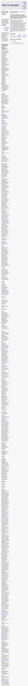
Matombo (3, 628)
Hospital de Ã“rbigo (4, 531)
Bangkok (7, 644)
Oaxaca (6, 348)
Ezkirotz (6, 524)
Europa (2, 56)
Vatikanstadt (4, 87)
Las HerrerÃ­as (4, 536)
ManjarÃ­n (7, 539)
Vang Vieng (3, 302)
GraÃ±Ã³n (3, 528)
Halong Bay (3, 680)
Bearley (7, 182)
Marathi (2, 171)
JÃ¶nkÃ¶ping (3, 453)
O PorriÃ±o (4, 549)
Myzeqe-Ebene (4, 101)
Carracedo (6, 512)
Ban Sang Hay (4, 300)
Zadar (6, 294)
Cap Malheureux (5, 332)
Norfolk (6, 216)
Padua (2, 257)
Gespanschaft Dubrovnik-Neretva (4, 287)
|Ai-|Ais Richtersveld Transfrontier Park (5, 404)
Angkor (3, 277)
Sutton (6, 229)
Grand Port (6, 334)
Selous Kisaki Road (4, 634)
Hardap (8, 382)
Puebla (7, 351)
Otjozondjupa (3, 396)
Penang (2, 328)
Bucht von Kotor (5, 366)
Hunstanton (3, 209)
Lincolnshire (4, 214)
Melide (8, 540)
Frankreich (3, 57)
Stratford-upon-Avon (5, 228)
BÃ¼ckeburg (3, 129)
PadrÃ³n (3, 552)
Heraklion (5, 167)
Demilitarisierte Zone (5, 679)
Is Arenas (7, 253)
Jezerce (7, 291)
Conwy (5, 193)
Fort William (3, 204)
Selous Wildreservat (5, 635)
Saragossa (7, 586)
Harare (2, 464)
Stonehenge (3, 227)
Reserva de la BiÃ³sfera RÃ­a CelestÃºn (4, 354)
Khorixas (3, 387)
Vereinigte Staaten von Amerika (5, 89)
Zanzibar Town (4, 640)
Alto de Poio (3, 495)
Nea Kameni (6, 172)
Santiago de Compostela (3, 582)
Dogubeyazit (6, 658)
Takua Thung (6, 652)
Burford (5, 188)
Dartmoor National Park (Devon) (4, 196)
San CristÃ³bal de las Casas (4, 356)
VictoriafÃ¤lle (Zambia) (3, 449)
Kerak (2, 272)
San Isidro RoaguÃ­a (4, 358)
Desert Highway (4, 270)
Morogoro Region (4, 631)
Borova (2, 97)
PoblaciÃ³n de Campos (3, 554)
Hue (2, 682)
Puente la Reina (4, 563)
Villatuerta (7, 605)
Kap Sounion (3, 168)
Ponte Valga (3, 558)
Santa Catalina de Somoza (5, 580)
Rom (6, 259)
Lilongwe (5, 317)
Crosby (2, 195)
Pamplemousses (4, 336)
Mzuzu (7, 320)
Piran (3, 487)
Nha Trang (7, 683)
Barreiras (7, 501)
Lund (8, 453)
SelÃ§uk (7, 665)
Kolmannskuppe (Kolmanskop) (4, 388)
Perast (2, 369)
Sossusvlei (7, 399)
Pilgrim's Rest (3, 617)
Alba (8, 493)
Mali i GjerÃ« (6, 100)
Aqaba (6, 269)
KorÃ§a (7, 99)
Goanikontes (3, 382)
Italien (8, 61)
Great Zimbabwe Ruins (4, 463)
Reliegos (3, 569)
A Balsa (3, 490)
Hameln (7, 135)
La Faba (6, 533)
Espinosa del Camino (5, 523)
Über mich (24, 5)
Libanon (3, 66)
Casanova (6, 514)
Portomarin (3, 562)
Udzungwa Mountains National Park (5, 638)
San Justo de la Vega (5, 577)
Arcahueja (3, 498)
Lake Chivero (6, 466)
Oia (2, 173)
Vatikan (3, 669)
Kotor (5, 367)
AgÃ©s (5, 492)
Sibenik (7, 293)
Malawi (2, 69)
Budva (2, 367)
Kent (7, 209)
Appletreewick (3, 180)
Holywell (3, 208)
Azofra (6, 500)
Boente (2, 504)
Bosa (7, 247)
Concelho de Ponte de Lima (5, 422)
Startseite (24, 1)
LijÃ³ (2, 429)
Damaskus (7, 623)
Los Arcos (3, 539)
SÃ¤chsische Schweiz (3, 145)
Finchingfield (3, 202)
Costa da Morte (4, 521)
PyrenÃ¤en (3, 564)
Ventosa (6, 597)
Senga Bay (3, 323)
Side (2, 666)
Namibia (3, 73)
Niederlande (3, 74)
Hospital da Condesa (3, 530)
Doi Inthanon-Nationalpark (3, 647)
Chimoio (3, 372)
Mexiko (7, 70)
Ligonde (2, 537)
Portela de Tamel (4, 433)
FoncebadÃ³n (3, 526)
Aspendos (6, 655)
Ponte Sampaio (4, 557)
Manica (2, 374)
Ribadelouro (6, 570)
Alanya (3, 655)
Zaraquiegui (3, 608)
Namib (2, 390)
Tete (8, 377)
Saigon (8, 684)
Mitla (4, 347)
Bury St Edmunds (5, 188)
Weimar (7, 148)
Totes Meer (6, 273)
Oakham (2, 217)
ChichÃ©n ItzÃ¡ (4, 345)
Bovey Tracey (6, 186)
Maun (6, 123)
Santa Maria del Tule (4, 360)
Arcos (6, 417)
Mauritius (3, 70)
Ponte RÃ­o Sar (4, 556)
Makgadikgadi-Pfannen (4, 123)
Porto (2, 435)
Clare (3, 192)
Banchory (3, 182)
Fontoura (6, 427)
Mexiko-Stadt (3, 346)
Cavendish (7, 191)
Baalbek (3, 306)
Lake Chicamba (4, 373)
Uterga (8, 594)
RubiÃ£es (6, 436)
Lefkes (6, 170)
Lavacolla (7, 536)
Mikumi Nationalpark (5, 630)
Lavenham (3, 213)
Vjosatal (5, 103)
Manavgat (3, 663)
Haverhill (5, 206)
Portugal (7, 75)
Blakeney (3, 185)
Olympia (4, 173)
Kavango (3, 385)
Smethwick (3, 223)
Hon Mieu (6, 681)
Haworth (2, 207)
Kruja (2, 100)
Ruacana (3, 397)
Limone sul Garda (4, 254)
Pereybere (6, 337)
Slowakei (3, 81)
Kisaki (6, 627)
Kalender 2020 (25, 3)
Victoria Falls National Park (4, 477)
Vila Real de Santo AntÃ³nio (4, 440)
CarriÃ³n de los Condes (4, 514)
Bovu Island (4, 443)
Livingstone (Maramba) (3, 445)
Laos (6, 65)
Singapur (3, 80)
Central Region (4, 313)
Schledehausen (4, 146)
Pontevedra (3, 561)
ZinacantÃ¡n (3, 363)
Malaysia (7, 69)
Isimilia (2, 627)
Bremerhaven (3, 128)
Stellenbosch (3, 619)
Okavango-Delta (4, 124)
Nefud (8, 272)
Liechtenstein (4, 67)
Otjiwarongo (3, 395)
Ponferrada (7, 554)
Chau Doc (3, 677)
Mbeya (6, 628)
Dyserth (2, 199)
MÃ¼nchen (3, 138)
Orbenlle (7, 551)
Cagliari (2, 249)
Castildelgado (3, 515)
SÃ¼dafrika (3, 84)
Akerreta (4, 493)
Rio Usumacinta (4, 355)
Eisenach (3, 132)
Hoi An (2, 681)
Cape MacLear (4, 312)
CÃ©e (7, 517)
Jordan (6, 271)
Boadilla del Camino (5, 503)
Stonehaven (6, 226)
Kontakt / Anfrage (25, 8)
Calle (6, 508)
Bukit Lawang (4, 242)
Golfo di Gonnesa (4, 253)
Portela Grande (4, 434)
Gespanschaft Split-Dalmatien (4, 291)
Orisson (3, 159)
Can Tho (3, 676)
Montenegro (3, 71)
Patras (5, 175)
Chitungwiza (3, 462)
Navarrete (3, 547)
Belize (3, 52)
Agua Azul (3, 343)
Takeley (2, 230)
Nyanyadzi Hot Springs (4, 475)
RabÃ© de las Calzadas (5, 566)
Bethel (3, 239)
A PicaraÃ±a (3, 491)
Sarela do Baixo (5, 587)
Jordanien (4, 62)
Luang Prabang (4, 301)
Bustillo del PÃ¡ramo (5, 506)
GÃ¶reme (3, 660)
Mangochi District (4, 319)
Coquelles (3, 156)
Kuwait (2, 65)
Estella (3, 524)
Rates (2, 436)
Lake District (3, 212)
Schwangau (3, 147)
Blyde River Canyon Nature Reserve (5, 612)
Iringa (8, 626)
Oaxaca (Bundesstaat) (3, 350)
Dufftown (5, 198)
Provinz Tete (7, 375)
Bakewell (3, 181)
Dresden (2, 131)
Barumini (3, 247)
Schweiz (3, 78)
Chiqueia (7, 372)
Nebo (5, 272)
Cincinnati (3, 673)
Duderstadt (7, 131)
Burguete (3, 505)
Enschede (3, 409)
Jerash (2, 271)
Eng (2, 412)
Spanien (3, 83)
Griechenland (4, 58)
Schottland (3, 222)
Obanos (6, 549)
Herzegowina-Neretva (4, 117)
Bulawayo (3, 459)
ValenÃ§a (3, 437)
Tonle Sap (6, 279)
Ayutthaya (3, 644)
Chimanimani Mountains (3, 461)
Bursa (2, 658)
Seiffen (7, 147)
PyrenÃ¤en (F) (4, 160)
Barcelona (3, 501)
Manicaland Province (5, 467)
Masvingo (3, 468)
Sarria (2, 588)
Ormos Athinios (4, 174)
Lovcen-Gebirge (4, 368)
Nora (6, 256)
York (5, 235)
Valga (3, 595)
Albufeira (7, 416)
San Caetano (3, 575)
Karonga (5, 315)
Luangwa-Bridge (4, 446)
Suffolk (2, 229)
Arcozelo (3, 418)
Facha (2, 427)
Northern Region (4, 322)
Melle (2, 137)
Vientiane (3, 303)
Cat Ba (7, 676)
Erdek (6, 659)
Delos (6, 165)
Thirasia (2, 177)
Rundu (6, 397)
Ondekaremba (4, 393)
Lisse (7, 409)
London (3, 215)
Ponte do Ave (4, 432)
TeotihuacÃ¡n (3, 361)
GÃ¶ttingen (3, 135)
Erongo (2, 380)
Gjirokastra (3, 99)
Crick (7, 194)
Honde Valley (7, 464)
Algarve (3, 417)
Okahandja (3, 391)
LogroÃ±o (3, 538)
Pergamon (3, 665)
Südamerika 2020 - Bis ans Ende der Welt (6, 29)
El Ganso (6, 522)
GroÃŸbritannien (4, 59)
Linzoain (6, 537)
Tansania (6, 85)
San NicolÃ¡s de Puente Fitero (4, 579)
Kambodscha (4, 63)
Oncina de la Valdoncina (3, 551)
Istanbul (2, 661)
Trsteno (3, 294)
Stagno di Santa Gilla (5, 265)
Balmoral (6, 181)
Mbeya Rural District (5, 629)
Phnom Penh (3, 278)
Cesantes (3, 518)
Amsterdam (3, 408)
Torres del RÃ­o (4, 590)
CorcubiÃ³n (6, 520)
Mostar (3, 118)
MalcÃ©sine (3, 255)
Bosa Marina (3, 248)
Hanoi (7, 680)
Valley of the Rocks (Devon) (5, 232)
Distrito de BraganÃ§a (4, 424)
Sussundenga (3, 377)
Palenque (3, 351)
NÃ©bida (3, 256)
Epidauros (6, 166)
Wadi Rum (3, 274)
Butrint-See (3, 98)
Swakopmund (3, 400)
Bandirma (6, 656)
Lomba (7, 538)
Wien (6, 414)
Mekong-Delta (6, 682)
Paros (2, 175)
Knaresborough (4, 211)
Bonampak (3, 344)
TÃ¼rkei (7, 86)
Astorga (6, 499)
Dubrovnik (3, 285)
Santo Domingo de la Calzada (5, 585)
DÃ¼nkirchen (3, 157)
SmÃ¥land (3, 454)
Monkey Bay (3, 320)
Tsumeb (2, 401)
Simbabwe (3, 79)
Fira (2, 167)
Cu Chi (7, 677)
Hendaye (7, 158)
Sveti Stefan (6, 369)
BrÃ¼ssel (3, 108)
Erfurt (7, 132)
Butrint (6, 97)
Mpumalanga (3, 616)
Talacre (6, 230)
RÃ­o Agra (3, 571)
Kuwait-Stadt (4, 297)
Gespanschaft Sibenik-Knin (3, 289)
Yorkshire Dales (4, 236)
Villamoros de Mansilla (3, 604)
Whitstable (3, 234)
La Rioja (2, 534)
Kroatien (7, 64)
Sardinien (6, 264)
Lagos (7, 428)
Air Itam (3, 326)
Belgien (7, 51)
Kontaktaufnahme (17, 43)
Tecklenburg (3, 148)
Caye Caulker (3, 111)
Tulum (8, 361)
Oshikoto (3, 394)
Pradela (7, 562)
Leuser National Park (5, 243)
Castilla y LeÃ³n (4, 516)
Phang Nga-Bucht (4, 650)
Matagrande (4, 540)
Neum (6, 118)
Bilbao (7, 502)
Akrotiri (3, 164)
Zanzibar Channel (4, 639)
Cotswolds (3, 194)
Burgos (6, 504)
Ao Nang (5, 643)
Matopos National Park (4, 472)
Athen (6, 164)
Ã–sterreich (4, 75)
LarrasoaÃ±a (3, 535)
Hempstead (7, 207)
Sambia (3, 76)
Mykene (6, 171)
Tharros (5, 266)
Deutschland (3, 55)
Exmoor (5, 201)
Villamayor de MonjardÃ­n (5, 602)
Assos (2, 656)
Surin (2, 652)
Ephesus (3, 659)
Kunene (2, 389)
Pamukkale (6, 664)
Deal (6, 197)
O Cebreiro (3, 548)
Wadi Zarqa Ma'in (4, 275)
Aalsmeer (3, 407)
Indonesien (3, 61)
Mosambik (3, 72)
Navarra (6, 546)
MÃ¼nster (3, 139)
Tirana (2, 103)
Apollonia (3, 96)
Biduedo (3, 502)
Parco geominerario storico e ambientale (5, 258)
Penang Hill (7, 328)
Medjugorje (7, 117)
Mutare (2, 473)
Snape (7, 223)
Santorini (3, 176)
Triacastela (3, 592)
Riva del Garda (4, 259)
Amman (3, 269)
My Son (2, 683)
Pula (5, 293)
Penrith (6, 218)
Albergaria (4, 416)
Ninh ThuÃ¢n (3, 684)
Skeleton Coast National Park (4, 398)
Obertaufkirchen (4, 142)
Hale (2, 206)
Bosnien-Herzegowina (5, 53)
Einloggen (24, 6)
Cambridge (3, 189)
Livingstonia (3, 318)
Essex (2, 201)
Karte (25, 4)
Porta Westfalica (5, 144)
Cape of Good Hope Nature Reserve (5, 614)
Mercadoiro (4, 541)
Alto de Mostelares (4, 494)
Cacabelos (3, 507)
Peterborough (3, 219)
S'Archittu (3, 260)
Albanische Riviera (4, 95)
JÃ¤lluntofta (3, 452)
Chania (2, 165)
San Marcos (3, 578)
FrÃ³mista (3, 527)
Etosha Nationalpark (4, 381)
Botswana (3, 54)
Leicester (7, 213)
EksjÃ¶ (3, 451)
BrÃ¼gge (3, 107)
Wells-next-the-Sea (4, 233)
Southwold (3, 224)
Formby (7, 203)
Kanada (3, 64)
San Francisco (6, 674)
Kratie (6, 277)
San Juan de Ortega (4, 576)
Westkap (5, 620)
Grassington (3, 205)
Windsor (7, 234)
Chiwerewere (3, 314)
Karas (7, 384)
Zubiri (7, 608)
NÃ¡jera (3, 546)
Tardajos (6, 589)
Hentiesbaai (4, 383)
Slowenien (3, 82)
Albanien (3, 51)
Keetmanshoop (4, 386)
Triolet (6, 340)
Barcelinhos (3, 420)
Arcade (6, 497)
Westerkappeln (4, 149)
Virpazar (2, 370)
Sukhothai (6, 651)
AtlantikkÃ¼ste (4, 419)
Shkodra (6, 102)
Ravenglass (7, 220)
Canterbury (3, 190)
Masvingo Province (4, 469)
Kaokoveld (3, 384)
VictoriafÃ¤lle (3, 478)
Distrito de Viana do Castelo (5, 426)
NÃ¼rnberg (3, 141)
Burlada (6, 505)
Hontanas (7, 528)
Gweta (3, 121)
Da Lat (2, 678)
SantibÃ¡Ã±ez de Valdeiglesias (4, 584)
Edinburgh (7, 199)
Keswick (2, 210)
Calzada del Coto (4, 509)
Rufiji (5, 632)
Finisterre (3, 525)
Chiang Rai (3, 645)
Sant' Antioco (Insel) (4, 262)
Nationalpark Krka (4, 292)
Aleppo (3, 623)
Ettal (2, 133)
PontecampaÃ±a (4, 559)
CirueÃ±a (3, 519)
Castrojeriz (3, 517)
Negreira (7, 547)
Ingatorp (6, 451)
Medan (3, 244)
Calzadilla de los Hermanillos (4, 510)
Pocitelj (2, 119)
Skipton (7, 222)
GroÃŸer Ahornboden (4, 413)
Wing (2, 235)
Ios (8, 167)
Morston (2, 216)
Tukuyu (6, 636)
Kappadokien (3, 662)
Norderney (3, 140)
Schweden (3, 77)
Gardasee (3, 251)
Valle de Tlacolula (5, 362)
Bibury (6, 183)
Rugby (3, 221)
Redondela (7, 568)
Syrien (2, 85)
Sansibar (3, 633)
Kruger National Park (4, 615)
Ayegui (2, 500)
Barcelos (3, 421)
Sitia (6, 176)
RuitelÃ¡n (3, 572)
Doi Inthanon (4, 646)
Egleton (2, 200)
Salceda (3, 573)
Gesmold (3, 134)
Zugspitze (3, 150)
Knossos (3, 169)
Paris (6, 159)
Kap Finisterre (3, 533)
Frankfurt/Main (6, 133)
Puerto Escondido (4, 352)
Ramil (2, 567)
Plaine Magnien (4, 338)
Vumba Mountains (4, 479)
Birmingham (3, 184)
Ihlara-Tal (7, 660)
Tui (5, 594)
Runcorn (6, 221)
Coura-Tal (3, 423)
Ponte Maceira (4, 555)
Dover (2, 198)
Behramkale (3, 657)
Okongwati (3, 392)
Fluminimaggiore (4, 250)
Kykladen (3, 170)
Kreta (6, 169)
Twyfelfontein (3, 402)
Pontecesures (3, 560)
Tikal (5, 240)
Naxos (2, 172)
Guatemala (3, 60)
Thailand (3, 86)
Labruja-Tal (3, 428)
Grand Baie (3, 333)
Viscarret (6, 607)
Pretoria (2, 618)
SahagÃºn (7, 572)
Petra (3, 273)
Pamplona (5, 553)
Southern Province (4, 447)
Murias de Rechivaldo (5, 545)
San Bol (6, 574)
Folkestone (3, 203)
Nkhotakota (4, 321)
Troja (5, 666)
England (6, 200)
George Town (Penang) (4, 327)
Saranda (2, 102)
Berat (6, 96)
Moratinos (6, 544)
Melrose (6, 215)
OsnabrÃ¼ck (3, 143)
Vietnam (3, 90)
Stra (2, 266)
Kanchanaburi (3, 649)
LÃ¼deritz (6, 389)
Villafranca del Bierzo (5, 598)
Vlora (2, 104)
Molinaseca (3, 542)
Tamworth (3, 231)
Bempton (3, 183)
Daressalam (4, 626)
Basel (3, 457)
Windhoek (5, 403)
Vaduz (3, 310)
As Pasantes (4, 499)
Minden (5, 137)
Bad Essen (4, 127)
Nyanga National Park (4, 474)
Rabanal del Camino (5, 565)
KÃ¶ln (3, 136)
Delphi (2, 166)
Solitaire (2, 399)
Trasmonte (3, 591)
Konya (8, 662)
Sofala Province (5, 376)
